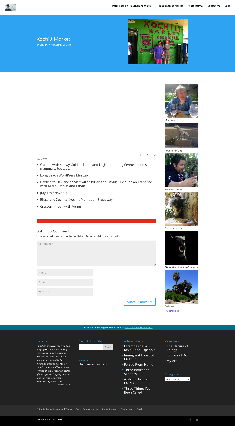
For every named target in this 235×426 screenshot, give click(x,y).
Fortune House (173, 228)
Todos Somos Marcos (171, 6)
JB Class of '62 (177, 355)
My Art (172, 361)
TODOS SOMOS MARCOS (139, 328)
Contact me (213, 6)
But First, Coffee (174, 189)
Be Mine (169, 306)
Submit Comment (139, 302)
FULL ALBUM (148, 155)
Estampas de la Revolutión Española (139, 348)
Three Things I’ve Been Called (137, 390)
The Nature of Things (177, 348)
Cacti (227, 6)
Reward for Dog (173, 151)
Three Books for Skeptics (136, 372)
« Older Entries (172, 310)
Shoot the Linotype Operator (181, 267)
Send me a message (93, 364)
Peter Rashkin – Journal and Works (132, 6)
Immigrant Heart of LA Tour (139, 357)
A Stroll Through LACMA (136, 381)
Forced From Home (138, 364)
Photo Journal (195, 6)
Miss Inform (171, 120)
